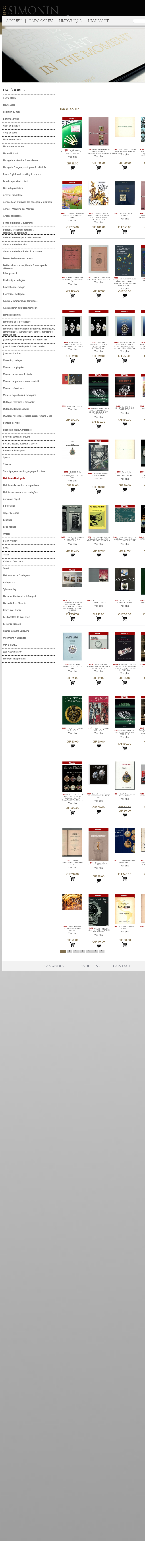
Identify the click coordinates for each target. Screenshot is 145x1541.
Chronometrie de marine (15, 244)
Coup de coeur (10, 132)
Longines (7, 520)
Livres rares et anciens (14, 146)
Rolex (5, 547)
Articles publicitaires (12, 216)
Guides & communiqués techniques (20, 301)
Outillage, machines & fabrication (19, 402)
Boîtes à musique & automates (18, 222)
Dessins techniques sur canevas (18, 258)
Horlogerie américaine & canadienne (20, 160)
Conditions (88, 966)
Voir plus (72, 157)
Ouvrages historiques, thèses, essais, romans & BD (27, 416)
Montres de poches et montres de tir (21, 381)
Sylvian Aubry (9, 589)
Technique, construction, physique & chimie (24, 471)
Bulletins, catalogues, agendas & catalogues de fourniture (18, 231)
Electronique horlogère (14, 280)
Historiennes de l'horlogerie (16, 575)
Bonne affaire (9, 98)
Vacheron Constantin (13, 561)
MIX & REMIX (10, 644)
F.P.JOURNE (9, 506)
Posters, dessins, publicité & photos (20, 443)
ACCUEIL (14, 20)
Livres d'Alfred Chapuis (14, 603)
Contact (122, 966)
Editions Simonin (11, 118)
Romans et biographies (14, 450)
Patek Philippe (10, 540)
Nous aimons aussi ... (13, 139)
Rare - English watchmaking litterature (22, 174)
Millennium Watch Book (14, 637)
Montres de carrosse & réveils (17, 374)
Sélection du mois (11, 112)
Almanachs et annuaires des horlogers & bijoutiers (27, 202)
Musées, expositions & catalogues (19, 395)
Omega (6, 533)
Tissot (6, 554)
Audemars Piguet (11, 499)
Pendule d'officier (11, 423)
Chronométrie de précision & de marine (22, 251)
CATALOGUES (41, 20)
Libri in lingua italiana (13, 188)
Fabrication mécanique (14, 287)
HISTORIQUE (70, 20)
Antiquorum (9, 582)
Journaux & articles (12, 353)
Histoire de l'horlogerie (14, 478)
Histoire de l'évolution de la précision (21, 485)
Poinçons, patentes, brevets (16, 436)
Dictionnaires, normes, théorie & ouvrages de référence (25, 267)
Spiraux (6, 457)
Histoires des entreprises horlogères (20, 492)
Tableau (7, 464)
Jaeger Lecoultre (11, 513)
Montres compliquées (13, 367)
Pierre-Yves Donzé (12, 610)
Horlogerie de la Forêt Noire (17, 321)
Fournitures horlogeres (14, 294)
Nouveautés (9, 105)
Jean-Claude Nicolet (12, 651)
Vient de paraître (11, 125)
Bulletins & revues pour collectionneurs (22, 237)
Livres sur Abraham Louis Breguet (19, 596)
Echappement (10, 273)
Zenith (6, 568)
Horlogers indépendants (14, 658)
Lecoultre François (12, 624)
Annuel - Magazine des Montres (18, 209)
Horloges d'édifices (12, 314)
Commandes (52, 966)
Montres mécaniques (13, 388)
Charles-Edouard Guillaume (16, 631)
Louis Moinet (9, 527)
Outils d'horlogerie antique (16, 409)
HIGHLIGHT (98, 20)
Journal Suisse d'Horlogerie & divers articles (24, 346)
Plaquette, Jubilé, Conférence (17, 429)
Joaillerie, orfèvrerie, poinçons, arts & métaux (25, 339)
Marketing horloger (12, 360)
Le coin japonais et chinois (15, 181)
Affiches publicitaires (13, 195)
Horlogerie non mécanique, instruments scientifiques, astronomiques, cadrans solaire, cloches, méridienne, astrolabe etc (29, 331)
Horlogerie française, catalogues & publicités (24, 167)
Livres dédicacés (11, 153)
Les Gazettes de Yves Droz (16, 617)
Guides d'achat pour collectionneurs (20, 308)
